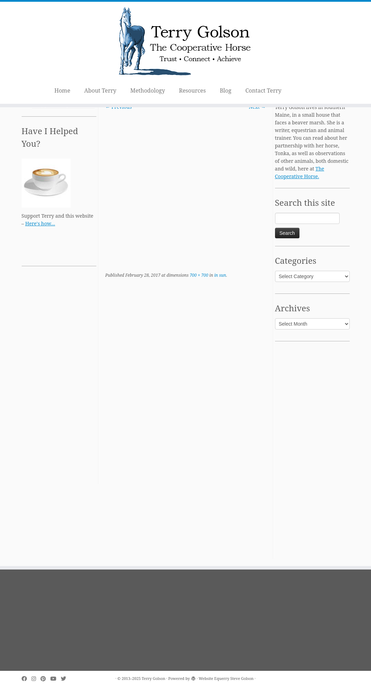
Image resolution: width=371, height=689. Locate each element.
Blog (225, 90)
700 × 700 (198, 275)
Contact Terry (263, 90)
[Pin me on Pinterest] (45, 678)
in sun (219, 275)
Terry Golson (153, 678)
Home (62, 90)
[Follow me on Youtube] (55, 678)
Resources (192, 90)
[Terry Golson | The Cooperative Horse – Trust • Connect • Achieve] (185, 42)
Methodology (147, 90)
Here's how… (40, 223)
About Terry (100, 90)
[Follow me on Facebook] (26, 678)
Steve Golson (242, 678)
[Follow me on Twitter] (66, 678)
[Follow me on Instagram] (35, 678)
